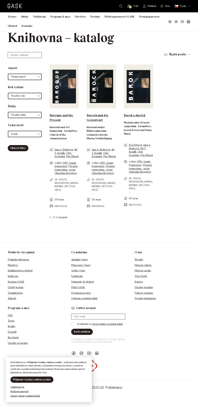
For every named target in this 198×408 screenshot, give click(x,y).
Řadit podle (177, 54)
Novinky (95, 16)
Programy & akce (60, 16)
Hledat (121, 6)
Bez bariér (13, 337)
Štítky (12, 106)
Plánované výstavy (81, 265)
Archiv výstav (78, 270)
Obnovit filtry (18, 148)
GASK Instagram (176, 22)
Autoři (12, 68)
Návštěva (80, 16)
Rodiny (11, 326)
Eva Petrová (135, 145)
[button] (25, 76)
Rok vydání (15, 87)
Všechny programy (18, 343)
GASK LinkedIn (188, 22)
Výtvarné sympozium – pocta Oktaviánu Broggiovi (66, 169)
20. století (61, 179)
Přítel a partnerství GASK (120, 16)
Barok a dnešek (134, 115)
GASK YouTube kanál (182, 22)
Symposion (61, 166)
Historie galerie (143, 265)
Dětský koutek (15, 287)
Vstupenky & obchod (82, 281)
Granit (72, 162)
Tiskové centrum (144, 292)
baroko (74, 183)
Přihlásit (151, 6)
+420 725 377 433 (95, 387)
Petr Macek (72, 156)
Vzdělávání (39, 16)
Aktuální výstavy (79, 259)
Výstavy (12, 16)
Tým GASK (141, 276)
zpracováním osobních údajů (107, 324)
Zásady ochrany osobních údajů (25, 395)
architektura (62, 183)
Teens (11, 320)
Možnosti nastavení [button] (19, 391)
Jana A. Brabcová (64, 149)
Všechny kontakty (144, 287)
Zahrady (12, 298)
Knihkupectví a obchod (20, 270)
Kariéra (139, 281)
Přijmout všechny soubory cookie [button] (32, 379)
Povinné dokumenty (145, 298)
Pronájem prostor (149, 16)
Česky (180, 6)
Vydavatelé (16, 125)
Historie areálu (143, 270)
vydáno (59, 162)
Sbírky (24, 16)
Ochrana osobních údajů (84, 298)
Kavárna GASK (16, 281)
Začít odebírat (82, 331)
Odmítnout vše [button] (17, 387)
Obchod (12, 25)
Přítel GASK (78, 287)
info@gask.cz (115, 387)
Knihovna (13, 276)
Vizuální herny (15, 292)
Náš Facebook (170, 22)
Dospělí (12, 331)
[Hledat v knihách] (25, 55)
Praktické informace (18, 259)
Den (167, 6)
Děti (10, 315)
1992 (65, 162)
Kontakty (27, 25)
